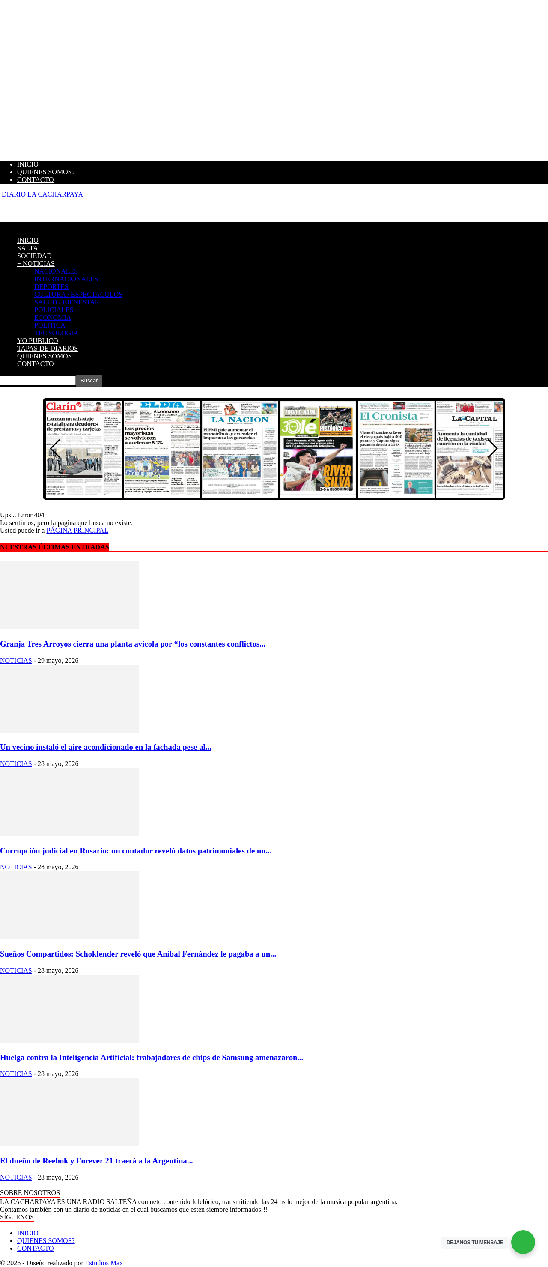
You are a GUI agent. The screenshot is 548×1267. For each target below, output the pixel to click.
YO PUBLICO (37, 340)
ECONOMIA (52, 317)
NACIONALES (56, 271)
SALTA (27, 248)
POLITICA (50, 325)
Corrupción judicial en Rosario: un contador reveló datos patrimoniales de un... (136, 850)
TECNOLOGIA (56, 333)
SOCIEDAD (34, 255)
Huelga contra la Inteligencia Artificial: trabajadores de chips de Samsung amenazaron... (151, 1057)
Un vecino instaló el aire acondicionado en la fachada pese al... (105, 746)
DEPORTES (51, 286)
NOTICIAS (16, 660)
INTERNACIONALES (66, 279)
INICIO (28, 164)
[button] (493, 448)
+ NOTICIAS (36, 263)
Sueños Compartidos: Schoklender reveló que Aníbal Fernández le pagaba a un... (138, 953)
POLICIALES (54, 309)
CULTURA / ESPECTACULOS (78, 294)
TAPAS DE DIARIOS (47, 348)
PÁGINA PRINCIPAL (77, 530)
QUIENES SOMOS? (46, 172)
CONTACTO (35, 179)
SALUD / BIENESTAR (67, 302)
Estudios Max (104, 1263)
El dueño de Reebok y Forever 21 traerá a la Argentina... (96, 1160)
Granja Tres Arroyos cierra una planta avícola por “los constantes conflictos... (132, 643)
